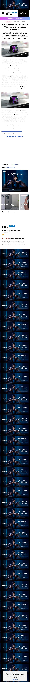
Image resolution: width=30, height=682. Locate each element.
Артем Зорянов (10, 167)
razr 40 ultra (11, 211)
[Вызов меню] (3, 13)
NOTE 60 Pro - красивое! (15, 18)
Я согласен (15, 679)
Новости (8, 21)
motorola (6, 211)
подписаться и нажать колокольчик (11, 131)
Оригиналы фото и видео (15, 136)
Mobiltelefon (15, 164)
